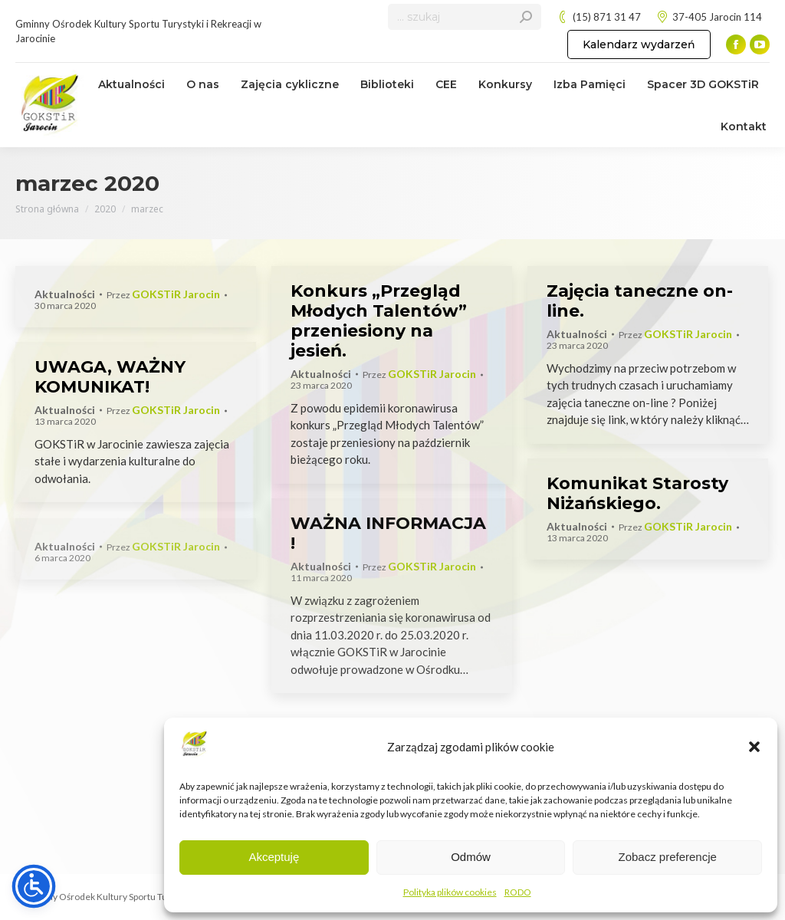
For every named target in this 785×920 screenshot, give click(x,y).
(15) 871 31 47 (599, 17)
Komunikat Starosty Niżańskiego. (637, 493)
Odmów (471, 856)
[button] (754, 746)
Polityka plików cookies (450, 892)
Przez (163, 295)
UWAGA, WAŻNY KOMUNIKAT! (110, 376)
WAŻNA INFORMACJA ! (388, 533)
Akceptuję (273, 856)
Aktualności (64, 294)
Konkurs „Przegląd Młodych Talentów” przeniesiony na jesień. (379, 321)
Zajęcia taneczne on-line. (640, 301)
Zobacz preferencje (667, 856)
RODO (517, 892)
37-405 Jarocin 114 (709, 17)
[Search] (464, 17)
